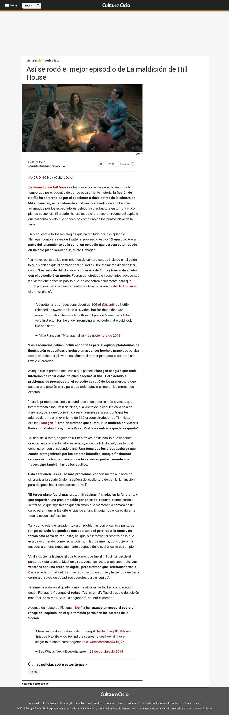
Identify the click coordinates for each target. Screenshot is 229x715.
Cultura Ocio (36, 162)
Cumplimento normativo (88, 703)
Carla (32, 572)
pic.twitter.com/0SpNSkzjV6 (104, 641)
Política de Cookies (115, 703)
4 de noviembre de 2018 (103, 335)
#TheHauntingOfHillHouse (112, 631)
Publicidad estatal (190, 703)
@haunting (109, 304)
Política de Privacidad (138, 703)
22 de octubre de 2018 (106, 651)
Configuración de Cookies (165, 703)
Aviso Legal (65, 703)
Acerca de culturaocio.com (43, 703)
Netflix (80, 607)
